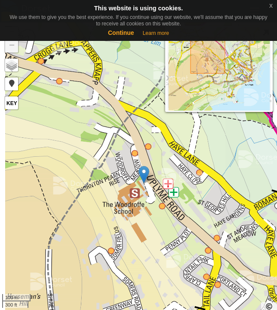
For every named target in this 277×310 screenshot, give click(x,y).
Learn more (156, 33)
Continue (121, 32)
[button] (11, 84)
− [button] (12, 46)
